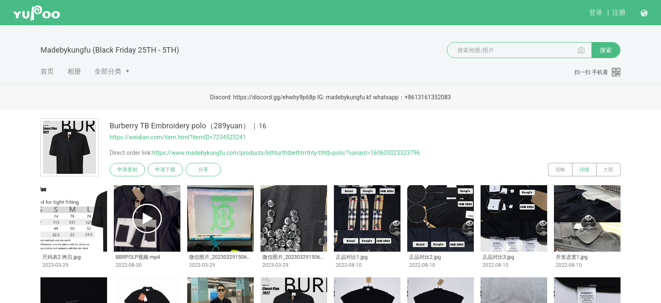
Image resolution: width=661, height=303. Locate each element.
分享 (203, 170)
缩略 (560, 170)
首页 (47, 71)
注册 (619, 12)
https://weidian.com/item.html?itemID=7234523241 (178, 137)
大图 (608, 170)
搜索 (606, 50)
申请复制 (127, 170)
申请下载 (165, 170)
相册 (74, 71)
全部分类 (107, 71)
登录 (595, 12)
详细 (584, 170)
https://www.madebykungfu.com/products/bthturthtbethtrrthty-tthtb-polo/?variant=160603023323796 (286, 152)
